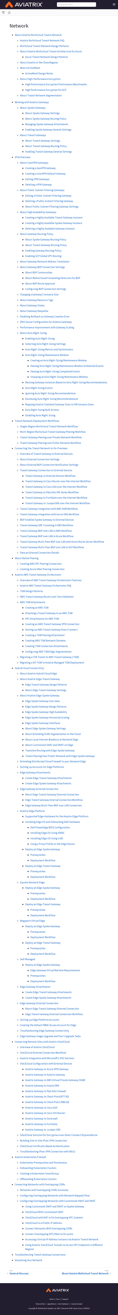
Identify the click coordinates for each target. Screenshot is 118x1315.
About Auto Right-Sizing (33, 333)
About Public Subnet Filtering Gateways (42, 190)
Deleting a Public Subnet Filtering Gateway (49, 201)
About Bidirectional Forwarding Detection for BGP (52, 278)
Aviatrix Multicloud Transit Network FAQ (42, 40)
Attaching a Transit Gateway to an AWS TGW (49, 613)
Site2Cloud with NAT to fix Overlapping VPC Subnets (54, 1217)
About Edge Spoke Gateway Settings (45, 728)
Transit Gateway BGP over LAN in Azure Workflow (46, 536)
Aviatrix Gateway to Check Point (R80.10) (47, 1102)
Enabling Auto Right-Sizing (40, 338)
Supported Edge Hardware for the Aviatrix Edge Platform (56, 816)
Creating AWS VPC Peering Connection (41, 563)
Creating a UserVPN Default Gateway (45, 173)
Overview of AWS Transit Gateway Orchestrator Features (51, 580)
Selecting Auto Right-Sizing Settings (45, 344)
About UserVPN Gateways (34, 162)
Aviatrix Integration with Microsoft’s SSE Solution (47, 1058)
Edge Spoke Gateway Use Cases (42, 701)
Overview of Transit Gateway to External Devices (46, 454)
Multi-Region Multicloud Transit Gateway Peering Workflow (53, 432)
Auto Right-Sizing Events (39, 388)
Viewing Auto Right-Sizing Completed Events (55, 371)
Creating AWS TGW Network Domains (45, 640)
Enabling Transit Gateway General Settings (48, 151)
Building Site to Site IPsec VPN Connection (43, 1140)
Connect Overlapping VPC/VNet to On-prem (49, 1234)
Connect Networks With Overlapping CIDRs (48, 1228)
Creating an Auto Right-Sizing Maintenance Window (58, 360)
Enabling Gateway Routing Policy (43, 250)
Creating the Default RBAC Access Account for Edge (48, 1025)
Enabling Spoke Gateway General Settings (48, 129)
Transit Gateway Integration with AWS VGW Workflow (49, 508)
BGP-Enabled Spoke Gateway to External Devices (47, 519)
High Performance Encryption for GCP (45, 90)
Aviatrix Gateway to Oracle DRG (42, 1085)
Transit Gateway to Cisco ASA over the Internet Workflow (56, 486)
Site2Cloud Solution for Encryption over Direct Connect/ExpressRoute (58, 1135)
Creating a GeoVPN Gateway (40, 168)
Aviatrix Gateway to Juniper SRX (42, 1129)
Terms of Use (40, 1304)
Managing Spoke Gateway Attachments (46, 124)
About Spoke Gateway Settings (42, 113)
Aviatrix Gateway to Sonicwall (41, 1118)
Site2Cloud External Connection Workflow (43, 1052)
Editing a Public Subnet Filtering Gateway (48, 195)
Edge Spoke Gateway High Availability (46, 712)
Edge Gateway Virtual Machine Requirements (55, 970)
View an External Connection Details (39, 552)
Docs (58, 1299)
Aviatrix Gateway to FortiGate (41, 1124)
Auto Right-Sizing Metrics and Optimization (49, 349)
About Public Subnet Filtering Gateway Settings (52, 206)
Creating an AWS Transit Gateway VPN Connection (52, 624)
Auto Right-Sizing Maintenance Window (47, 355)
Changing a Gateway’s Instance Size (39, 294)
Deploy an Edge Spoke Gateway (42, 849)
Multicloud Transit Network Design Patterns (44, 46)
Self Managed (27, 959)
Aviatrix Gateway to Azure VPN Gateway (46, 1069)
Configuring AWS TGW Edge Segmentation (48, 651)
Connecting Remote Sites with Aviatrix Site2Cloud (42, 1041)
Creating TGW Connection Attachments (46, 646)
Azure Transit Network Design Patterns (46, 57)
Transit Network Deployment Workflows (37, 421)
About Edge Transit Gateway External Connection (52, 794)
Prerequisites (37, 855)
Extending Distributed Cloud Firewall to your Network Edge (53, 761)
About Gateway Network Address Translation (44, 261)
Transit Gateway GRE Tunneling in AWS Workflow (46, 525)
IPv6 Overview (22, 157)
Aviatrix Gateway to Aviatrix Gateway (45, 1074)
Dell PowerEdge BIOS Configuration (50, 827)
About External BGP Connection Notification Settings (49, 464)
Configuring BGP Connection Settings (45, 289)
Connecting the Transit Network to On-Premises (41, 448)
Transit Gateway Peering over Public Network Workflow (50, 443)
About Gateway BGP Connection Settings (42, 267)
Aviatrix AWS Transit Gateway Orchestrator (38, 574)
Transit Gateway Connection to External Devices (46, 470)
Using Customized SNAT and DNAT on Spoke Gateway (54, 1206)
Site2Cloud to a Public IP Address (43, 1223)
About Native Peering (27, 558)
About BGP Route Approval (40, 283)
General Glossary (19, 1273)
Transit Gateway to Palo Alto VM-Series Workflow (52, 492)
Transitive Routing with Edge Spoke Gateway (50, 750)
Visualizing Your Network (28, 1260)
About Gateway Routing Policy (36, 234)
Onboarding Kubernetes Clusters (38, 1168)
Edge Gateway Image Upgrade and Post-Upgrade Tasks (50, 1036)
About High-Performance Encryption (40, 79)
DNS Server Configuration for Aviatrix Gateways (46, 322)
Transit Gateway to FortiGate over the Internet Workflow (56, 497)
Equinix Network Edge (32, 882)
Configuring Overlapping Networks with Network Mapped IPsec (55, 1195)
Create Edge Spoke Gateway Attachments (48, 783)
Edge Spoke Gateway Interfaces (42, 723)
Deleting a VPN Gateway (38, 184)
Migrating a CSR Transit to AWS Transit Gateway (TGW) (49, 657)
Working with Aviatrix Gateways (32, 102)
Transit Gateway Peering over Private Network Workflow (51, 437)
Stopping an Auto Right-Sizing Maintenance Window (59, 377)
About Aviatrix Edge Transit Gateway (40, 679)
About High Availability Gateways (38, 212)
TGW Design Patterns (31, 591)
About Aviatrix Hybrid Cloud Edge (38, 673)
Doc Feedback (63, 1304)
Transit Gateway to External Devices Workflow (50, 476)
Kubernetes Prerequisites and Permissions (43, 1162)
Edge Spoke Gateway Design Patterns (45, 706)
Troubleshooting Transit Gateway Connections (40, 1254)
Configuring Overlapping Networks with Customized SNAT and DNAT (57, 1201)
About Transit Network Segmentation (41, 95)
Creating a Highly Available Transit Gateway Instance (54, 217)
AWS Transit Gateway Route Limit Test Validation (47, 596)
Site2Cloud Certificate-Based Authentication (45, 1146)
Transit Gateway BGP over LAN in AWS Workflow (46, 530)
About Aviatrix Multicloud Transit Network (38, 35)
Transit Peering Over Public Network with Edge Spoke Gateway (60, 756)
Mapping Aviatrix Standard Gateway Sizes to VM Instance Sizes (59, 404)
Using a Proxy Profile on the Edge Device (52, 844)
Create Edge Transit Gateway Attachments (48, 778)
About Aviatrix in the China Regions (39, 62)
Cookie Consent (76, 1304)
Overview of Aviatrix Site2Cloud (37, 1047)
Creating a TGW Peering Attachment (45, 635)
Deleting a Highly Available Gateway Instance (50, 228)
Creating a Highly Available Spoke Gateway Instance (53, 223)
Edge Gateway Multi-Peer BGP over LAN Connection (53, 805)
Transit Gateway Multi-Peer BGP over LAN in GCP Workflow (52, 547)
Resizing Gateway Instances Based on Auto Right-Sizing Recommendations (66, 382)
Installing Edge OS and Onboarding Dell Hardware (52, 822)
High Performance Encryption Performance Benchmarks (56, 84)
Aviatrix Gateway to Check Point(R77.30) (47, 1096)
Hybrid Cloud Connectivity (29, 668)
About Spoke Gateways (33, 107)
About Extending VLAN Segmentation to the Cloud (53, 734)
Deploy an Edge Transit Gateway (42, 866)
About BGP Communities (38, 272)
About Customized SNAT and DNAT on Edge (49, 745)
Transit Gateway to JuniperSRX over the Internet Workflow (57, 503)
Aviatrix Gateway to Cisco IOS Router (45, 1113)
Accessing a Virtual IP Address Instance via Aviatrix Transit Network (61, 1239)
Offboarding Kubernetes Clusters (38, 1179)
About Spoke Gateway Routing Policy (45, 118)
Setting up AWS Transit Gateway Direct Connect (51, 629)
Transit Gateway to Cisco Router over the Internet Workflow (58, 481)
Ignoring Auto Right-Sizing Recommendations (50, 393)
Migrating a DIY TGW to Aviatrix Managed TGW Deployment (52, 662)
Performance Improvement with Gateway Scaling (47, 327)
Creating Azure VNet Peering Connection (42, 569)
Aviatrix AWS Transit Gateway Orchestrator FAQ (45, 585)
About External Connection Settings (40, 459)
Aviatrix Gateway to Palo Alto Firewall (45, 1091)
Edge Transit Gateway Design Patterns (46, 684)
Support (65, 1299)
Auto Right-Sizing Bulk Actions (42, 409)
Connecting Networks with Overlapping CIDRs (40, 1184)
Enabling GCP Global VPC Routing (43, 256)
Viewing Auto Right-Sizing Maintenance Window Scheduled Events (67, 366)
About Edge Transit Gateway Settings (45, 690)
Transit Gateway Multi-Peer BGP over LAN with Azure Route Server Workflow (62, 541)
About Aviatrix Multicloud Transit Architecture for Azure (51, 51)
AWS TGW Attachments (32, 602)
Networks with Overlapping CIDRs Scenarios (44, 1190)
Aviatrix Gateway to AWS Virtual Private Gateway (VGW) (55, 1080)
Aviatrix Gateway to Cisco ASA (41, 1107)
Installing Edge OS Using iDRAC (47, 833)
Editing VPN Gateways (37, 179)
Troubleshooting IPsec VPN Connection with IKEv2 (47, 1151)
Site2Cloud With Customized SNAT (44, 1212)
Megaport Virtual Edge (32, 920)
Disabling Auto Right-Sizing (40, 415)
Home (52, 1299)
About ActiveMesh (30, 68)
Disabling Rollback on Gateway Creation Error (45, 316)
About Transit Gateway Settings (42, 140)
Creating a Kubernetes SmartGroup (39, 1173)
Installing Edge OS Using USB (46, 838)
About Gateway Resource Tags (36, 300)
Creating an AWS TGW (36, 607)
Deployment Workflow (42, 860)
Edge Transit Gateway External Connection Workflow (54, 800)
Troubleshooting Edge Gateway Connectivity (44, 1030)
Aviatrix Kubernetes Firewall (30, 1157)
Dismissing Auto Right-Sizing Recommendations (51, 399)
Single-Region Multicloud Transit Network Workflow (49, 426)
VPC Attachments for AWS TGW (42, 618)
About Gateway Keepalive (34, 311)
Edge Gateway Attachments (35, 772)
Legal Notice (51, 1304)
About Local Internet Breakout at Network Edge (51, 739)
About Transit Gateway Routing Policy (46, 146)
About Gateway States (32, 305)
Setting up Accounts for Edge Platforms (42, 767)
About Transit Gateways (33, 135)
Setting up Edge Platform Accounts (39, 1019)
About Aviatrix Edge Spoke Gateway (39, 695)
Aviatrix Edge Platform (32, 811)
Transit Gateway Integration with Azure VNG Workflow (49, 514)
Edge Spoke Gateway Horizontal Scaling (47, 717)
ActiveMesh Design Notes (39, 73)
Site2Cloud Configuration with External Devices (46, 1063)
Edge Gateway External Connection (39, 789)
